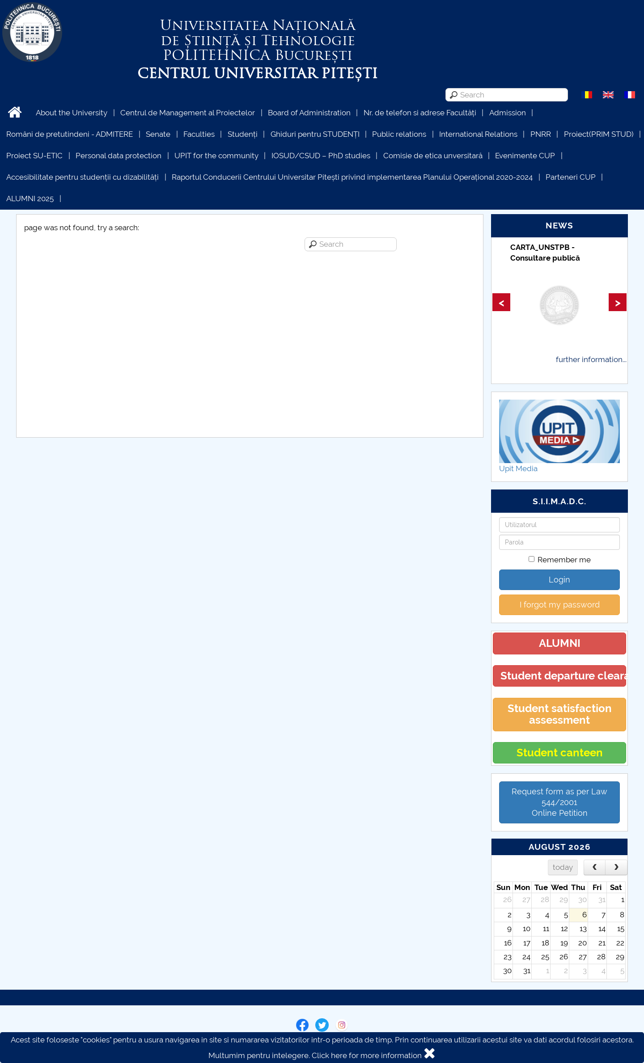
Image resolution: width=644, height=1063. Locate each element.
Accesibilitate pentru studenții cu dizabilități (82, 177)
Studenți (243, 134)
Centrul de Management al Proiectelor (187, 112)
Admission (507, 112)
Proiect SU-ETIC (34, 155)
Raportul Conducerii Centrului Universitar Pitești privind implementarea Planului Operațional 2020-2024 (352, 177)
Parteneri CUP (571, 177)
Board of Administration (309, 112)
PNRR (540, 134)
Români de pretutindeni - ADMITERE (69, 134)
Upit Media (518, 468)
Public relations (399, 134)
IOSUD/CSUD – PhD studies (320, 155)
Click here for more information (367, 1055)
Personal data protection (118, 155)
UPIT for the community (216, 155)
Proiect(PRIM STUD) (599, 134)
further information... (591, 359)
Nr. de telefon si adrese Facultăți (420, 112)
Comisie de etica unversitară (433, 155)
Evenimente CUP (525, 155)
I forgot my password (560, 604)
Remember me (560, 559)
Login (559, 579)
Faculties (199, 134)
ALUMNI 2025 (30, 198)
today (563, 867)
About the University (71, 112)
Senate (158, 134)
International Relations (478, 134)
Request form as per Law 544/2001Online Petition (559, 802)
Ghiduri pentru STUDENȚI (315, 134)
